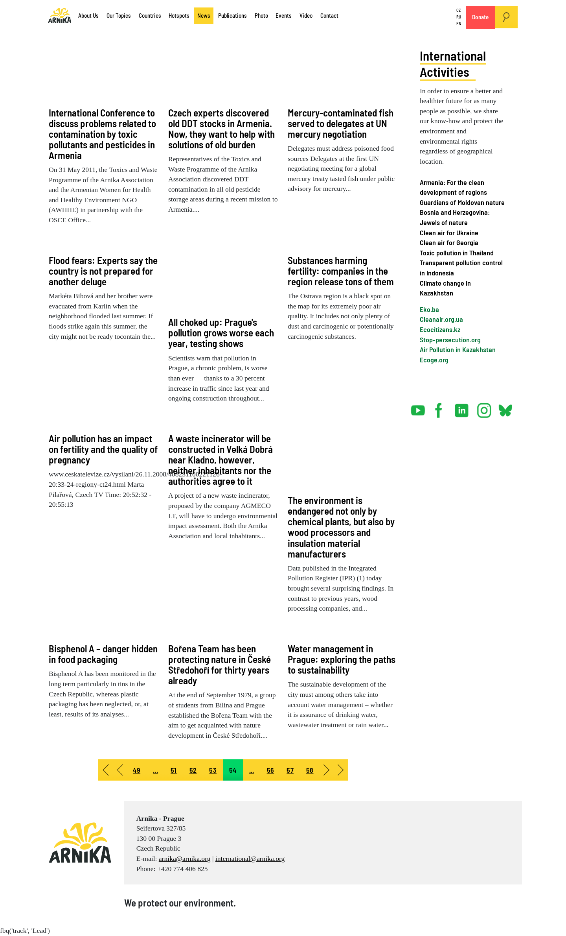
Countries (150, 15)
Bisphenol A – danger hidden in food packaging (103, 653)
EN (458, 23)
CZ (458, 10)
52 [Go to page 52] (193, 770)
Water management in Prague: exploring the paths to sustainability (341, 659)
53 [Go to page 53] (213, 770)
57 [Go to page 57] (290, 770)
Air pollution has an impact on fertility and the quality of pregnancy (103, 448)
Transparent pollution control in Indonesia (461, 267)
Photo (261, 15)
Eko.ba (429, 309)
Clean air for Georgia (449, 242)
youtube (418, 407)
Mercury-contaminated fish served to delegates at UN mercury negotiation (340, 123)
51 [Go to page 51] (174, 770)
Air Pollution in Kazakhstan (458, 349)
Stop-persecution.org (450, 339)
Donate (480, 16)
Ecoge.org (434, 359)
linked (462, 407)
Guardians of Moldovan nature (462, 202)
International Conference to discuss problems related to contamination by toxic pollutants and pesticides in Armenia (102, 134)
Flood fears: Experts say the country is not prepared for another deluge (103, 270)
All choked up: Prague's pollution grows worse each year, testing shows (221, 332)
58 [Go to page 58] (310, 770)
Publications (232, 15)
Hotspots (179, 15)
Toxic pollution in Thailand (457, 252)
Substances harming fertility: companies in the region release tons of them (341, 270)
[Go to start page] (105, 770)
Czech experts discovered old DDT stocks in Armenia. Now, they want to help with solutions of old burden (221, 128)
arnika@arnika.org (185, 858)
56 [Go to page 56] (270, 770)
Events (284, 15)
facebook (440, 407)
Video (306, 15)
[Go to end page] (341, 770)
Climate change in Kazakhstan (445, 288)
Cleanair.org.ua (441, 319)
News (203, 15)
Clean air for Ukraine (449, 232)
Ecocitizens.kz (440, 329)
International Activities (455, 63)
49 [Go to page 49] (136, 770)
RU (458, 16)
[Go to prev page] (119, 770)
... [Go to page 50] (155, 770)
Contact (329, 15)
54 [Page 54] (233, 770)
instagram (484, 407)
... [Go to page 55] (251, 770)
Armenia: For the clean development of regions (453, 187)
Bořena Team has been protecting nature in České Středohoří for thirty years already (219, 664)
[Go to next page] (327, 770)
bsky (504, 407)
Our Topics (119, 15)
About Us (88, 15)
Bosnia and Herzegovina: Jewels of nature (455, 217)
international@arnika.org (250, 858)
